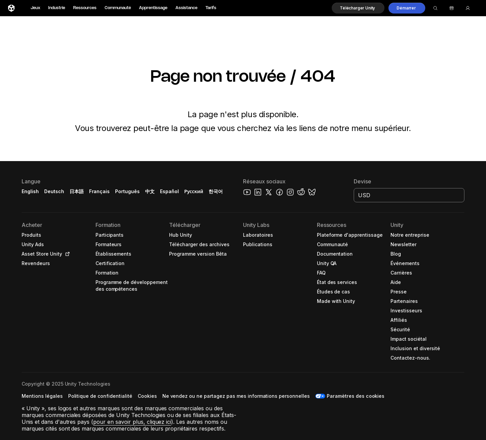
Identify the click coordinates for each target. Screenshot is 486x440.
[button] (358, 8)
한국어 (216, 191)
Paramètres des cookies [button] (355, 396)
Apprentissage (153, 8)
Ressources (85, 8)
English (30, 191)
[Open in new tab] (66, 254)
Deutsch (54, 191)
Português (127, 191)
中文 (150, 191)
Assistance (186, 8)
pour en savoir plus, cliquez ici (132, 421)
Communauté (118, 8)
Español (169, 191)
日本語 (77, 191)
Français (99, 191)
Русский (193, 191)
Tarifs (211, 8)
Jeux (35, 8)
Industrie (56, 8)
